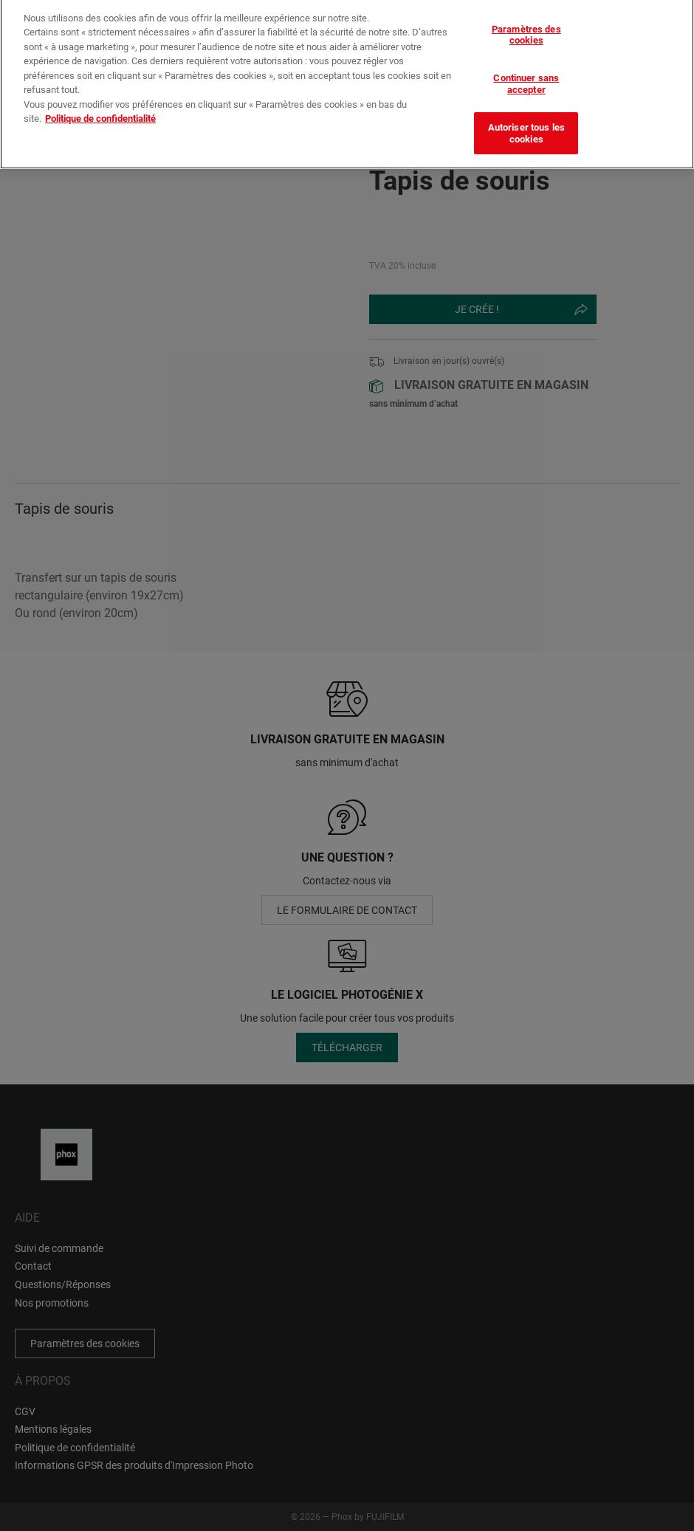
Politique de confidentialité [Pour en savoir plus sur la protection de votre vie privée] (100, 108)
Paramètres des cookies (526, 25)
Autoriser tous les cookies (526, 123)
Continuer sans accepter (526, 74)
